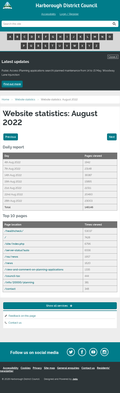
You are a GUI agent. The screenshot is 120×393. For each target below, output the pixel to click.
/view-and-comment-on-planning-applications (33, 269)
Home (5, 99)
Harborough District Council (66, 5)
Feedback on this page (22, 315)
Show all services (60, 305)
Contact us (15, 322)
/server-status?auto (16, 250)
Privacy (37, 368)
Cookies (26, 368)
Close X (112, 56)
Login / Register (69, 14)
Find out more (12, 84)
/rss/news (11, 256)
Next (112, 136)
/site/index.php (14, 243)
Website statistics (25, 99)
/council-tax (12, 276)
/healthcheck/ (14, 231)
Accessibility (48, 14)
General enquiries (68, 368)
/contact (10, 288)
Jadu (75, 379)
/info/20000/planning (19, 282)
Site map (49, 368)
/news (8, 263)
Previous (10, 136)
